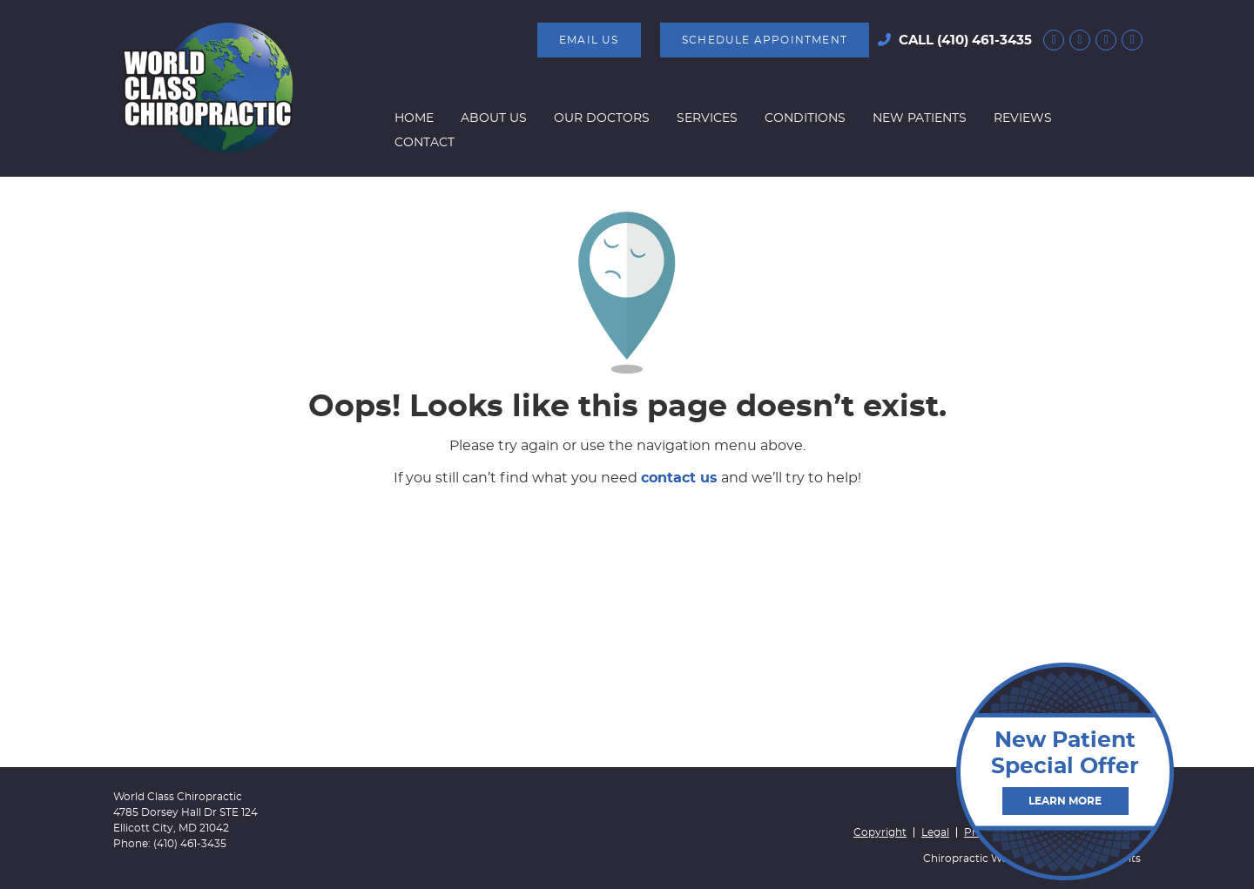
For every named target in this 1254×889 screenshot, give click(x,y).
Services (707, 118)
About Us (494, 118)
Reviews (1023, 118)
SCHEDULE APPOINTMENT (764, 40)
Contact (424, 143)
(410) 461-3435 (984, 40)
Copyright (880, 832)
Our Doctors (602, 118)
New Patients (920, 118)
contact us (679, 478)
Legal (935, 832)
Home (414, 118)
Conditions (805, 118)
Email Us (589, 40)
